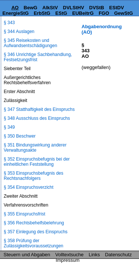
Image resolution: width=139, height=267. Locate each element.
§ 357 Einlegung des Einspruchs (35, 231)
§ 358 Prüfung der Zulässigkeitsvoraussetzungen (33, 243)
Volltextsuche (69, 254)
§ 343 (9, 22)
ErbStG (42, 13)
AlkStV (50, 7)
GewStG (123, 13)
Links (94, 254)
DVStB (96, 7)
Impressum (67, 260)
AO (15, 7)
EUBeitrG (83, 13)
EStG (61, 13)
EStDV (116, 7)
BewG (30, 7)
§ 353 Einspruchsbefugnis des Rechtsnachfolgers (33, 176)
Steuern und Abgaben (27, 254)
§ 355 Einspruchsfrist (24, 214)
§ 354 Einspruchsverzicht (28, 187)
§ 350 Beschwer (20, 136)
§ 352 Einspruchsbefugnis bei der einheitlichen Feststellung (37, 161)
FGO (104, 13)
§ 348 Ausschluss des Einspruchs (37, 118)
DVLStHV (73, 7)
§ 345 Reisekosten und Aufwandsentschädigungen (30, 43)
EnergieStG (15, 13)
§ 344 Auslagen (19, 31)
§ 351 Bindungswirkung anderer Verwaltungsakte (35, 147)
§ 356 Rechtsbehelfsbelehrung (34, 222)
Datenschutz (118, 254)
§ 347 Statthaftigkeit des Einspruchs (39, 109)
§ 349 (9, 127)
